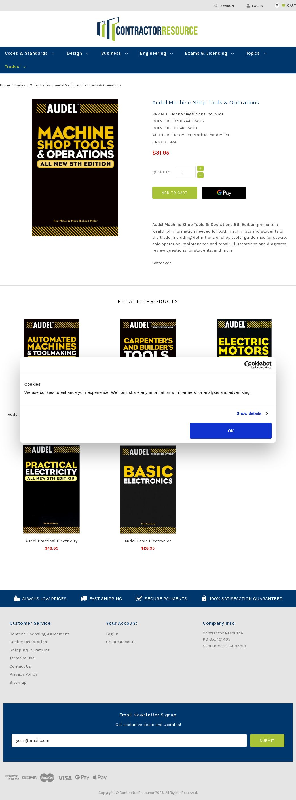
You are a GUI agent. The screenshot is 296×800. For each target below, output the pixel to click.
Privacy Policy (23, 674)
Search (224, 6)
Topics (256, 53)
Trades (15, 66)
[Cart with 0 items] (282, 5)
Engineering (156, 53)
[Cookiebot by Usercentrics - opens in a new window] (247, 365)
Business (114, 53)
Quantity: (162, 172)
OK (231, 431)
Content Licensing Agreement (39, 633)
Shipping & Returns (30, 650)
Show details (249, 413)
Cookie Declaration (28, 641)
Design (77, 53)
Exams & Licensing (209, 53)
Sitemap (18, 682)
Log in (254, 6)
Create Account (121, 641)
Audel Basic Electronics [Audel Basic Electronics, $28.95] (148, 540)
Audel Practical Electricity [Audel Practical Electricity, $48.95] (51, 540)
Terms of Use (22, 657)
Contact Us (20, 666)
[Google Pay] (224, 193)
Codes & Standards (29, 53)
